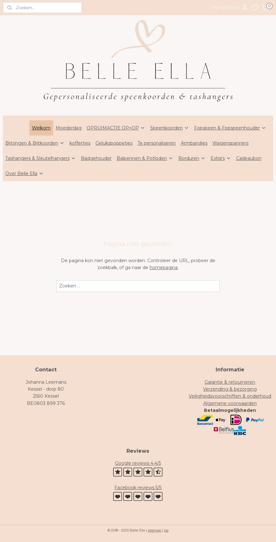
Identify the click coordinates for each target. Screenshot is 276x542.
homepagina (164, 268)
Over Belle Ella (24, 173)
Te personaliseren (157, 143)
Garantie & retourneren (230, 382)
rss (166, 530)
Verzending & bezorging (230, 389)
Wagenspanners (230, 143)
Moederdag (69, 128)
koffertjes (80, 143)
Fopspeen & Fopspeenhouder (230, 128)
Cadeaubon (248, 158)
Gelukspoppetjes (113, 143)
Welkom (41, 128)
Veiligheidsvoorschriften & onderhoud (230, 396)
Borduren (191, 158)
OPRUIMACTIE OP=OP (116, 128)
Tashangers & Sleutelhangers (40, 158)
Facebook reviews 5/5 (138, 487)
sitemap (154, 530)
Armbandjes (194, 143)
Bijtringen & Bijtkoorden (34, 143)
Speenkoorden (169, 128)
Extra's (221, 158)
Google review (131, 463)
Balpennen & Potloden (145, 158)
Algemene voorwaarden (230, 403)
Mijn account (230, 7)
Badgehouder (96, 158)
